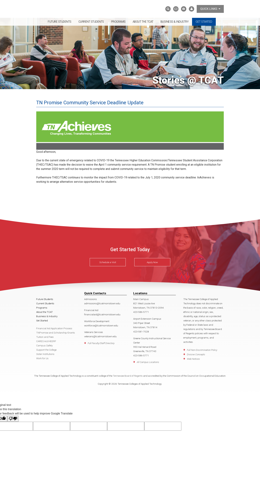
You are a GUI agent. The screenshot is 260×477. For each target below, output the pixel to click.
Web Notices (193, 358)
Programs (118, 21)
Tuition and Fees (45, 336)
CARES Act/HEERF (46, 341)
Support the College (46, 349)
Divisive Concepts (196, 354)
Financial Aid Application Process (54, 328)
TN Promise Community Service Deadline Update (90, 103)
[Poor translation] (13, 419)
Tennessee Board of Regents (128, 375)
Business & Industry (174, 21)
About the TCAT (143, 21)
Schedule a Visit (107, 262)
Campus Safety (44, 345)
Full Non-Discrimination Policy (202, 349)
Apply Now (152, 262)
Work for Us (42, 358)
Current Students (91, 21)
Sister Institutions (45, 354)
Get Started (204, 21)
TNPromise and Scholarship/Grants (55, 332)
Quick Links (210, 9)
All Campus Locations (148, 362)
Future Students (59, 21)
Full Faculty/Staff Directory (101, 343)
